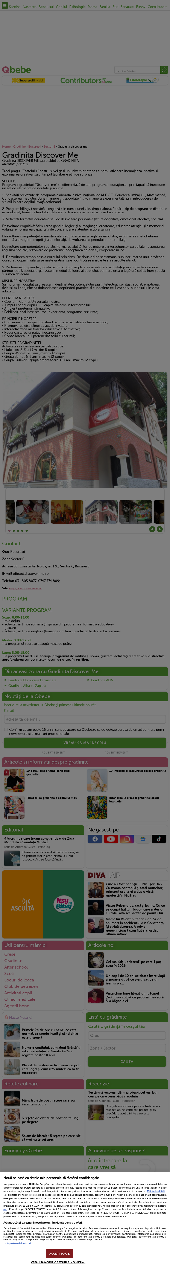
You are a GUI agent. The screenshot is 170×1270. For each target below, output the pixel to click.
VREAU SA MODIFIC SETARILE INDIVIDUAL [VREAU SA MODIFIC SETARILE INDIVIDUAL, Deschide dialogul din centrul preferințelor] (58, 1262)
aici (5, 1209)
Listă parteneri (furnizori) (17, 1243)
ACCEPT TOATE (59, 1253)
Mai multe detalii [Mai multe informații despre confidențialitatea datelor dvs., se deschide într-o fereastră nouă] (156, 1191)
